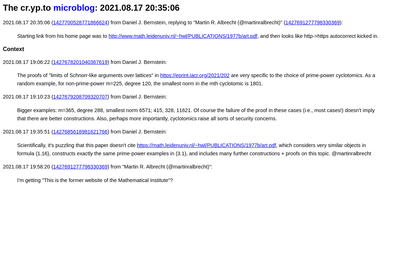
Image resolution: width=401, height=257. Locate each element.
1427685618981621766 (80, 132)
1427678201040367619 (80, 62)
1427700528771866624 (80, 22)
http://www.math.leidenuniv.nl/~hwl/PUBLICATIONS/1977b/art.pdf (183, 36)
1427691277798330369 (312, 22)
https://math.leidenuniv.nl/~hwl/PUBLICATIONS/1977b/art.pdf (206, 145)
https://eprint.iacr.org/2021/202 (195, 75)
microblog (74, 7)
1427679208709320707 (80, 97)
